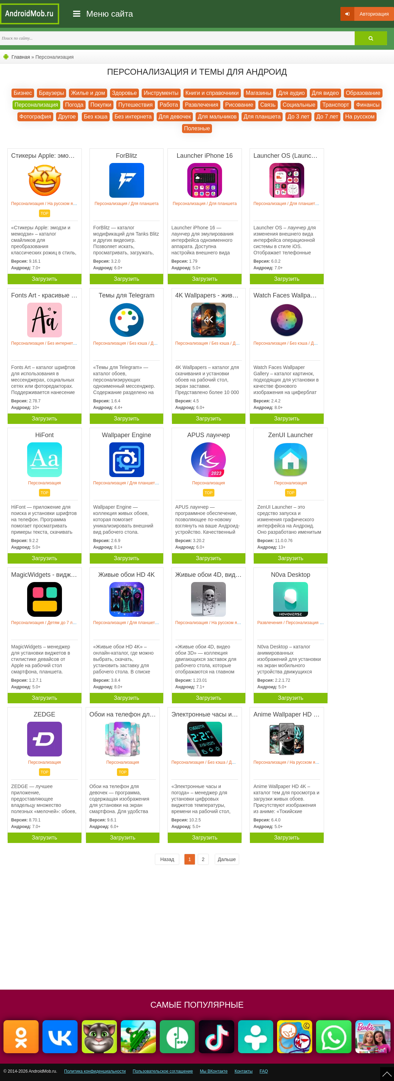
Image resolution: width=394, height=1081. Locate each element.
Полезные (197, 128)
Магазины (258, 93)
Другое (67, 117)
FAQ (264, 1071)
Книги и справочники (212, 93)
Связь (268, 105)
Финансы (367, 105)
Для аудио (291, 93)
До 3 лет (298, 117)
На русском (360, 117)
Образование (363, 93)
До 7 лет (327, 117)
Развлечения (201, 105)
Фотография (35, 117)
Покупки (100, 105)
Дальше (227, 859)
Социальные (299, 105)
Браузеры (51, 93)
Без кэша (96, 117)
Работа (169, 105)
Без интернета (133, 117)
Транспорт (335, 105)
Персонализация (36, 105)
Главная (20, 57)
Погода (74, 105)
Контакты (244, 1071)
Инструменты (161, 93)
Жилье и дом (88, 93)
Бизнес (23, 93)
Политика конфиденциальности (95, 1071)
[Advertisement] (100, 930)
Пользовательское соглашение (163, 1071)
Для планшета (262, 117)
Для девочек (175, 117)
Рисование (239, 105)
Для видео (325, 93)
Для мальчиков (217, 117)
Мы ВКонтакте (214, 1071)
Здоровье (124, 93)
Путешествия (135, 105)
